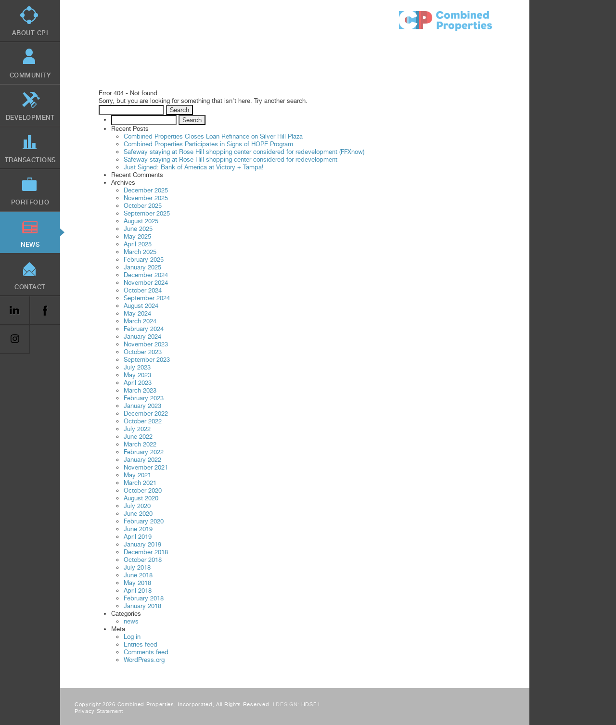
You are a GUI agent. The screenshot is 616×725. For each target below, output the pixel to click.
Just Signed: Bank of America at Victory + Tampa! (193, 167)
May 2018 (137, 582)
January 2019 (142, 544)
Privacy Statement (99, 711)
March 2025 (140, 251)
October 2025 (143, 205)
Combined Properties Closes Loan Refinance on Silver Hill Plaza (213, 136)
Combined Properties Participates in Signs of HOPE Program (208, 144)
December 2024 (146, 275)
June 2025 (138, 228)
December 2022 (146, 413)
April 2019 (138, 536)
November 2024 (146, 282)
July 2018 (137, 567)
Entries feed (140, 644)
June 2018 (138, 575)
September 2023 (147, 359)
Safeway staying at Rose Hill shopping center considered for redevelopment (230, 159)
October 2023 (143, 352)
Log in (132, 636)
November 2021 (146, 467)
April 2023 (138, 382)
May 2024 (137, 313)
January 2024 (142, 336)
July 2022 (137, 428)
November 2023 (146, 344)
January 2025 (142, 267)
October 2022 (143, 421)
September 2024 (147, 298)
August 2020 (141, 498)
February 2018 (144, 598)
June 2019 (138, 529)
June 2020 (138, 513)
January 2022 (142, 459)
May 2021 (137, 475)
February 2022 (144, 452)
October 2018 (143, 559)
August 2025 (141, 221)
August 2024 (141, 305)
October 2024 (143, 290)
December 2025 (146, 190)
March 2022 (140, 444)
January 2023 (142, 405)
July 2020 (137, 505)
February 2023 (144, 398)
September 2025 (147, 213)
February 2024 (144, 328)
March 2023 (140, 390)
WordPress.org (144, 659)
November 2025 (146, 198)
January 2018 (142, 606)
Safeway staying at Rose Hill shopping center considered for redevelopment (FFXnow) (244, 151)
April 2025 (138, 244)
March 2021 (140, 482)
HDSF (309, 704)
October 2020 (143, 490)
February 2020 (144, 521)
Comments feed (146, 652)
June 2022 (138, 436)
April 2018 (138, 590)
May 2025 (137, 236)
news (131, 621)
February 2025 (144, 259)
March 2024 (140, 321)
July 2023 (137, 367)
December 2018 (146, 552)
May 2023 (137, 375)
